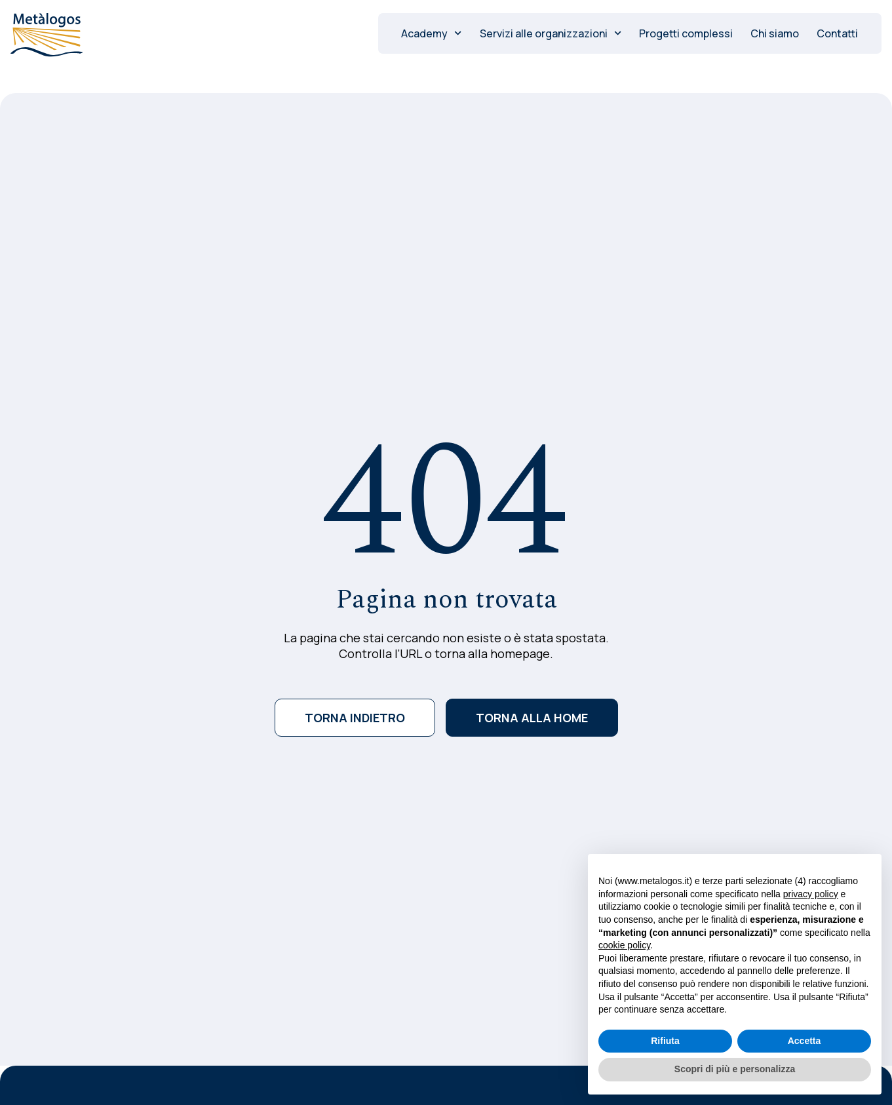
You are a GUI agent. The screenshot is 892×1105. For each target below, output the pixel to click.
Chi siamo (774, 33)
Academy (431, 33)
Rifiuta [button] (665, 1041)
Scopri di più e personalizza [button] (734, 1069)
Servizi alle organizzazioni (550, 33)
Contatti (837, 33)
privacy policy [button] (810, 894)
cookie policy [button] (624, 945)
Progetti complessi (686, 33)
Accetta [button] (804, 1041)
